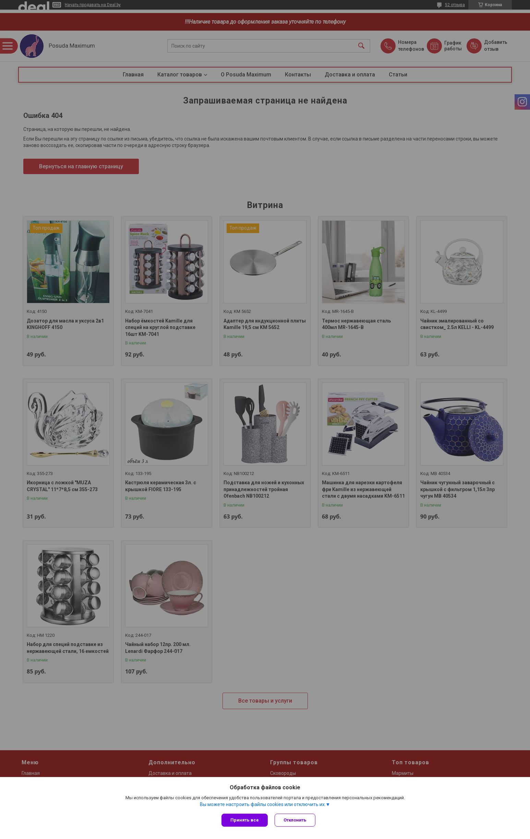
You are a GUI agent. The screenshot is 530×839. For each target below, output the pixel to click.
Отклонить (295, 820)
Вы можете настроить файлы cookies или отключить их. (263, 804)
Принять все (244, 820)
